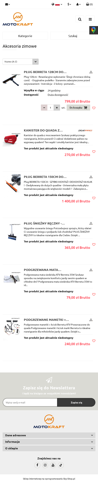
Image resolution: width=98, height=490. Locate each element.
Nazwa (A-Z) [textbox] (11, 61)
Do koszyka (78, 107)
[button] (89, 4)
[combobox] (21, 62)
